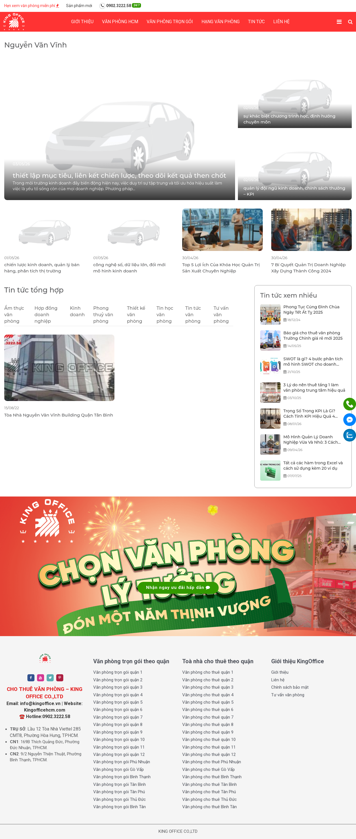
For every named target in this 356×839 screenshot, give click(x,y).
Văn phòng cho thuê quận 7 (207, 717)
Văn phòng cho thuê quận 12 (209, 754)
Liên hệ (281, 21)
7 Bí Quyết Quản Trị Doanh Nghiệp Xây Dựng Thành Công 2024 (308, 267)
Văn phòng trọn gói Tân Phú (119, 791)
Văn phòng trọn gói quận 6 (117, 709)
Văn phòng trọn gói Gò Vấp (118, 769)
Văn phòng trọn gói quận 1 (117, 672)
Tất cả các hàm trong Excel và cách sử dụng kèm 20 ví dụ (313, 465)
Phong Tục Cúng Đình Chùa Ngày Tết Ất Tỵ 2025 (311, 309)
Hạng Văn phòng (220, 21)
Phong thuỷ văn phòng (103, 314)
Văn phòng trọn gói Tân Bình (119, 784)
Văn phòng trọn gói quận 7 (117, 717)
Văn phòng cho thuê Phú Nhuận (211, 761)
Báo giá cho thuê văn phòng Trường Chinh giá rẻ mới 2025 (313, 335)
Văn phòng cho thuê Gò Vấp (208, 769)
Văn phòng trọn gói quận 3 (117, 687)
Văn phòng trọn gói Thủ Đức (119, 799)
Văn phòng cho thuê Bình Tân (209, 806)
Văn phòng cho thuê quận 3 (207, 687)
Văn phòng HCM (120, 21)
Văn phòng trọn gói (170, 21)
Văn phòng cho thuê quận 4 (207, 694)
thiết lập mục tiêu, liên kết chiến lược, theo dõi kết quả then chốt (119, 175)
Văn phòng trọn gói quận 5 (117, 702)
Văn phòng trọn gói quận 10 (119, 739)
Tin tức (256, 21)
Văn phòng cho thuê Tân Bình (209, 784)
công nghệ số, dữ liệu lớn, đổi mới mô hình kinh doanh (129, 267)
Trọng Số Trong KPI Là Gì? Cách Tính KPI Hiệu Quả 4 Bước (309, 414)
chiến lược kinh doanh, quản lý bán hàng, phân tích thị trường (42, 267)
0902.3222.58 (120, 6)
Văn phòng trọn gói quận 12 (119, 754)
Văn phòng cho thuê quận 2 (207, 679)
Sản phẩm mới (79, 5)
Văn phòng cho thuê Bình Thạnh (212, 776)
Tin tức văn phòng (193, 314)
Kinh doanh (77, 311)
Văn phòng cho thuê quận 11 (209, 747)
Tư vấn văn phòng (221, 314)
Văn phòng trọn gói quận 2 (117, 679)
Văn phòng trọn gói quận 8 (117, 724)
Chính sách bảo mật (290, 687)
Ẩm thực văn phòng (14, 314)
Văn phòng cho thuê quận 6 (207, 709)
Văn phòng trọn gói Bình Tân (119, 806)
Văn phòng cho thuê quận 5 (207, 702)
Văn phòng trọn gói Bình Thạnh (122, 776)
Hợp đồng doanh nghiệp (45, 314)
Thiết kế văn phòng (136, 314)
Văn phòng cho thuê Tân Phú (209, 791)
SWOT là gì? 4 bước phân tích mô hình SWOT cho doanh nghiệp (313, 362)
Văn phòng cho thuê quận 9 (207, 732)
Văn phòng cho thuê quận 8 (207, 724)
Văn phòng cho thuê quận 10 (209, 739)
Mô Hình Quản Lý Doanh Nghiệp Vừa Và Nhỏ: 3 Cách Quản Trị (310, 440)
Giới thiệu (82, 21)
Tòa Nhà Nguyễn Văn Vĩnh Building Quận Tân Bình (58, 415)
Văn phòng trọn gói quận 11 (119, 747)
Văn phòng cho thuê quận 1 (207, 672)
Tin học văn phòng (165, 314)
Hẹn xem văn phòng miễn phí (31, 5)
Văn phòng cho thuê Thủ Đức (209, 799)
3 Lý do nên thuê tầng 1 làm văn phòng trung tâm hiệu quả (314, 387)
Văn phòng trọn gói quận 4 (117, 694)
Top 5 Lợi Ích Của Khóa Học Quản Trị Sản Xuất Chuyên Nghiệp (221, 267)
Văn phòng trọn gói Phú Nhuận (121, 761)
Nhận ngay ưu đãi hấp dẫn (178, 587)
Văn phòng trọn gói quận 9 (117, 732)
